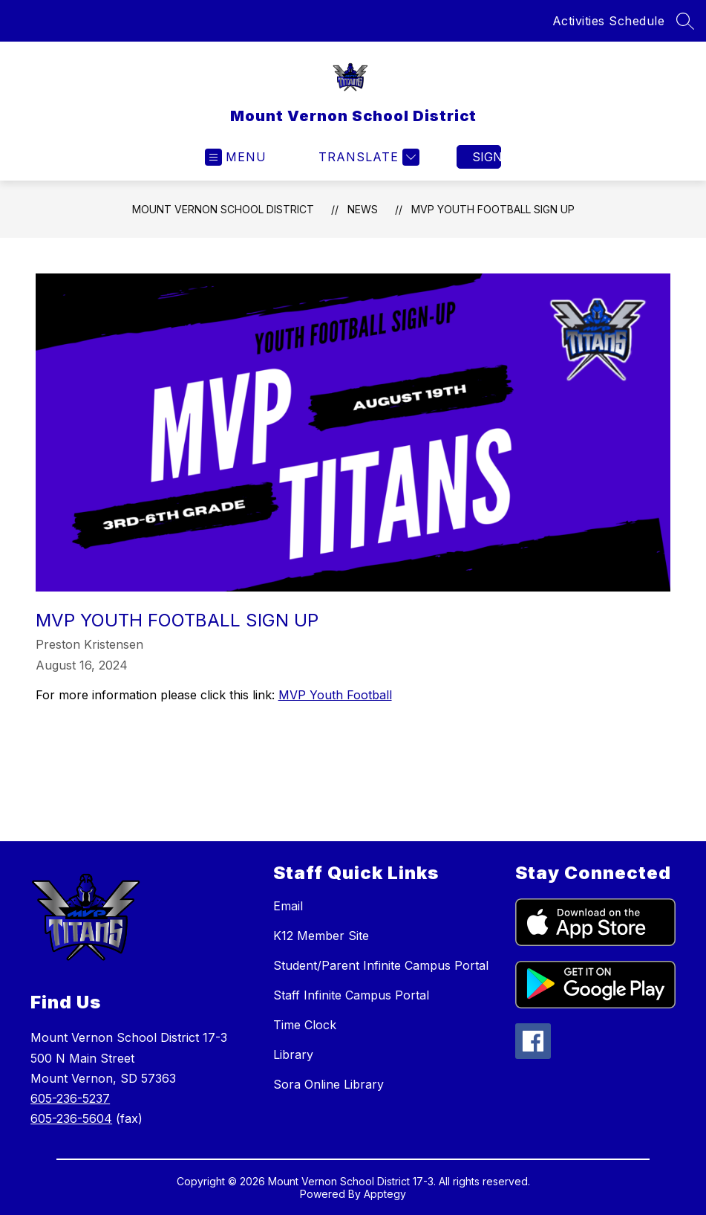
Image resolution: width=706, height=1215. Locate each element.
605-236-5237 (70, 1098)
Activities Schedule (608, 20)
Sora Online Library (328, 1084)
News (362, 209)
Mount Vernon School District (223, 209)
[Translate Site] (367, 157)
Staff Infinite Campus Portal (351, 995)
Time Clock (304, 1024)
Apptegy (385, 1194)
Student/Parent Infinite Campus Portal (380, 965)
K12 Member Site (321, 935)
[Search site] (685, 21)
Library (293, 1054)
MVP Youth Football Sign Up (493, 209)
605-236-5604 (71, 1118)
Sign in (486, 156)
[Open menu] (236, 157)
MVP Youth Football (335, 694)
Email (288, 905)
